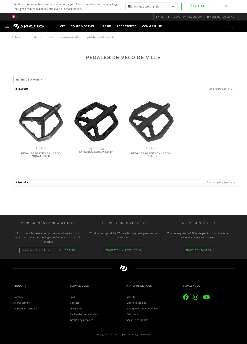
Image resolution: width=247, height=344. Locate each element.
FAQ (72, 297)
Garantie (19, 297)
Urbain (106, 26)
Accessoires (126, 26)
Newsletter (76, 308)
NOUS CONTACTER (198, 250)
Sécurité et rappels (137, 320)
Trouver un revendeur (123, 250)
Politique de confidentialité (142, 308)
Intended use (29, 79)
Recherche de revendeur (84, 314)
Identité (130, 297)
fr (16, 16)
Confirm (198, 6)
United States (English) (151, 6)
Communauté (152, 26)
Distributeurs (134, 314)
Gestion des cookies (81, 320)
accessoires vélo (70, 37)
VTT (62, 26)
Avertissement (22, 302)
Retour (18, 37)
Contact (74, 302)
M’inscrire (67, 250)
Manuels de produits (26, 308)
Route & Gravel (83, 26)
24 (232, 89)
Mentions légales (136, 302)
